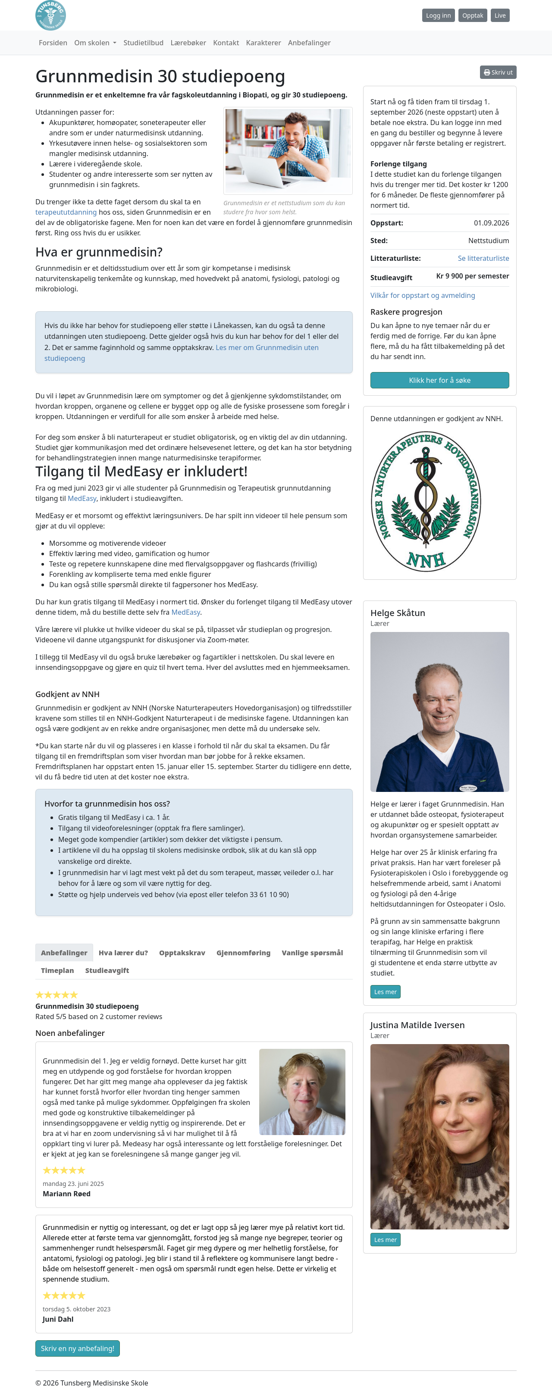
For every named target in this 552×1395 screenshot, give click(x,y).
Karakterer (264, 42)
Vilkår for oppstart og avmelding (422, 295)
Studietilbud (143, 42)
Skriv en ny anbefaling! (77, 1348)
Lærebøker (188, 42)
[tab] (64, 953)
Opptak (472, 15)
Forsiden (53, 42)
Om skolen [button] (92, 42)
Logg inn (438, 15)
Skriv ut (498, 72)
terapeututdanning (66, 212)
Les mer (385, 992)
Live (500, 15)
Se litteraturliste (483, 258)
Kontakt (226, 42)
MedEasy (82, 498)
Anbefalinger (309, 42)
